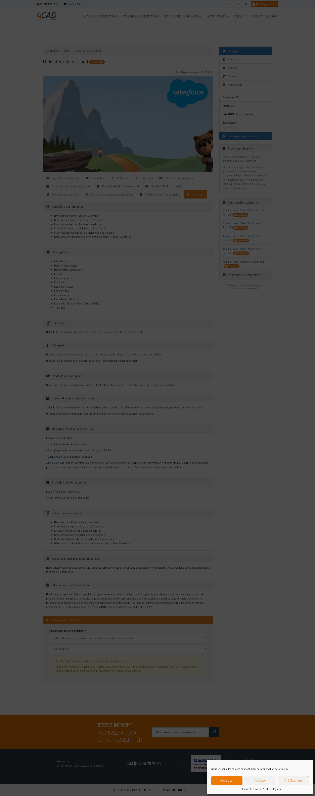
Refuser (260, 780)
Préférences (293, 780)
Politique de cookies (250, 789)
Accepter (227, 780)
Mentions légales (272, 789)
